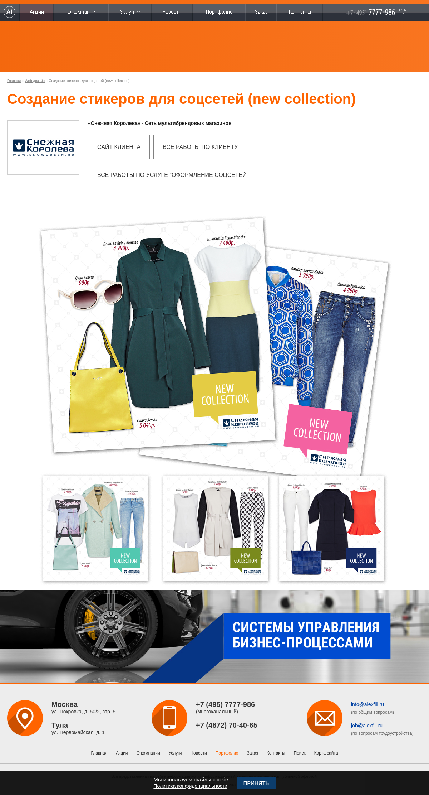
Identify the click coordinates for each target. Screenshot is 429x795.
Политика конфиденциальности (190, 786)
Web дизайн (35, 81)
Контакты (276, 753)
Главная (14, 81)
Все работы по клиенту (200, 147)
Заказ (252, 753)
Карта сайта (326, 753)
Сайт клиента (118, 147)
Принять (256, 783)
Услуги (175, 753)
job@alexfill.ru (367, 725)
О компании (148, 753)
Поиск (300, 753)
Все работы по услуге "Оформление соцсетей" (173, 175)
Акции (122, 753)
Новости (198, 753)
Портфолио (227, 753)
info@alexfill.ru (367, 704)
